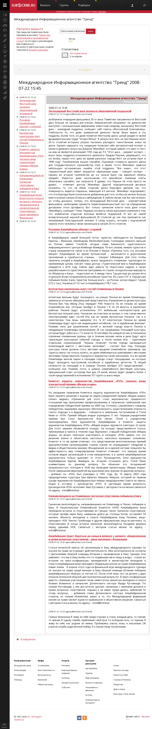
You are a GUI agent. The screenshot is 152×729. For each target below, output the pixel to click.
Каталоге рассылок (38, 49)
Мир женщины (92, 678)
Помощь (18, 679)
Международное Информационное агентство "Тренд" (54, 19)
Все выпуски (85, 69)
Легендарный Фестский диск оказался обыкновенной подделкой (28, 107)
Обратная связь (45, 684)
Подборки (87, 3)
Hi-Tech (89, 695)
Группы (67, 3)
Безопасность (44, 675)
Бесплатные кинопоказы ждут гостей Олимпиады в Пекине (31, 137)
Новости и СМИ (120, 675)
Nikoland (145, 716)
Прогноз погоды (121, 670)
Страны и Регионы (122, 679)
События (66, 687)
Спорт (116, 665)
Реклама (66, 665)
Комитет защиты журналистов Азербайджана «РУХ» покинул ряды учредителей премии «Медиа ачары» (31, 159)
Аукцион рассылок (70, 682)
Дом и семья (119, 689)
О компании (43, 665)
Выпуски (48, 3)
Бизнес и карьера (94, 682)
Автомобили (91, 668)
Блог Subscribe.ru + (47, 670)
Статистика (70, 49)
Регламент (19, 675)
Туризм (89, 673)
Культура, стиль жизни (124, 694)
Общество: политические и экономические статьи (33, 38)
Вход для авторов (22, 665)
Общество (118, 684)
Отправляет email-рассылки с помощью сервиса (81, 11)
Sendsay (66, 678)
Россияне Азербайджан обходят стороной (30, 123)
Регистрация (20, 670)
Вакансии (42, 679)
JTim (71, 41)
